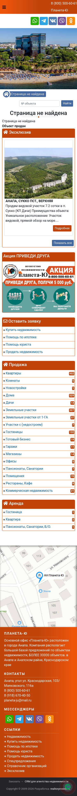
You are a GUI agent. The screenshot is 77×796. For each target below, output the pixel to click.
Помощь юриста (19, 751)
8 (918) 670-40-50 (17, 695)
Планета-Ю (59, 10)
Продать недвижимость (25, 756)
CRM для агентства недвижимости (46, 781)
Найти (67, 103)
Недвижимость (19, 737)
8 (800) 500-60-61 (64, 3)
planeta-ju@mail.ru (17, 700)
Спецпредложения (21, 761)
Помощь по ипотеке (22, 746)
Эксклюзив (15, 771)
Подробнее (62, 228)
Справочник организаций (26, 766)
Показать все (63, 243)
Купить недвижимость (24, 741)
